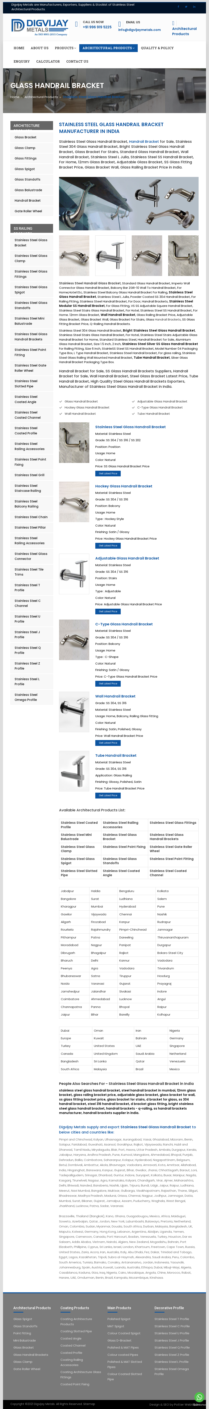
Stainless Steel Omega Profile (26, 697)
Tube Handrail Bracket (153, 413)
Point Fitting (22, 1333)
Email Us (133, 22)
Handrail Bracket (144, 141)
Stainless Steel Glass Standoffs (31, 305)
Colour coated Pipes (123, 1355)
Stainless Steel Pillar (30, 527)
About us (39, 48)
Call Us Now (93, 22)
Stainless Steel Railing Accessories (30, 446)
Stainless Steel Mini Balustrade (29, 321)
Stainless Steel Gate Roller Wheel (30, 368)
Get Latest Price (108, 473)
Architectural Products (184, 31)
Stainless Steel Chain (31, 517)
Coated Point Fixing (74, 1384)
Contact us (77, 61)
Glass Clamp (25, 148)
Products (65, 48)
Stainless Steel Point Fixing (30, 462)
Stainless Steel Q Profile (28, 650)
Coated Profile (71, 1353)
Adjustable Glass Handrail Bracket (162, 401)
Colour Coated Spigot (124, 1333)
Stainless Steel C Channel (28, 603)
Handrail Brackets (168, 319)
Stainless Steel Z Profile (27, 666)
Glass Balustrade (28, 190)
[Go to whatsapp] (199, 1397)
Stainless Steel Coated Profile (26, 430)
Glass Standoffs (27, 179)
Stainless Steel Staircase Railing (28, 488)
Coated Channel (72, 1345)
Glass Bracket (25, 137)
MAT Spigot (116, 1326)
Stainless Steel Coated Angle (26, 399)
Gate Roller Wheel (28, 211)
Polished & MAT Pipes (123, 1347)
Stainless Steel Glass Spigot (31, 289)
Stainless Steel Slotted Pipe (26, 383)
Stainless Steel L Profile (27, 681)
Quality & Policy (157, 48)
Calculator (48, 61)
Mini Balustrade (24, 1340)
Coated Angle (70, 1338)
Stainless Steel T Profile (27, 587)
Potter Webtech (186, 1404)
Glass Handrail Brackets (30, 1355)
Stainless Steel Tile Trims (29, 572)
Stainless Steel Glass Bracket (31, 242)
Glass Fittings (26, 158)
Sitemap (89, 1404)
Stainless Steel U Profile (27, 619)
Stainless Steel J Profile (27, 634)
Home (19, 48)
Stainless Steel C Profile (172, 1326)
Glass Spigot (25, 169)
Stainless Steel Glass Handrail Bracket (130, 426)
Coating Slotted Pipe (76, 1331)
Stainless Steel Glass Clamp (31, 258)
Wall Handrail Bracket (80, 413)
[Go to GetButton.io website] (199, 1405)
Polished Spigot (119, 1319)
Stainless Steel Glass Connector (31, 556)
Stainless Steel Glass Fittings (31, 274)
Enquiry (22, 61)
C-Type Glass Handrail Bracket (160, 407)
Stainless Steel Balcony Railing (26, 504)
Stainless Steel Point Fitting (30, 352)
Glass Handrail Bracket (81, 401)
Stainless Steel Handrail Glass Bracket (90, 283)
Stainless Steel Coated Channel (28, 415)
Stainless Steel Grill (29, 475)
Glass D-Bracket (120, 1340)
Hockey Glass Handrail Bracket (87, 407)
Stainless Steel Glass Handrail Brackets (31, 336)
